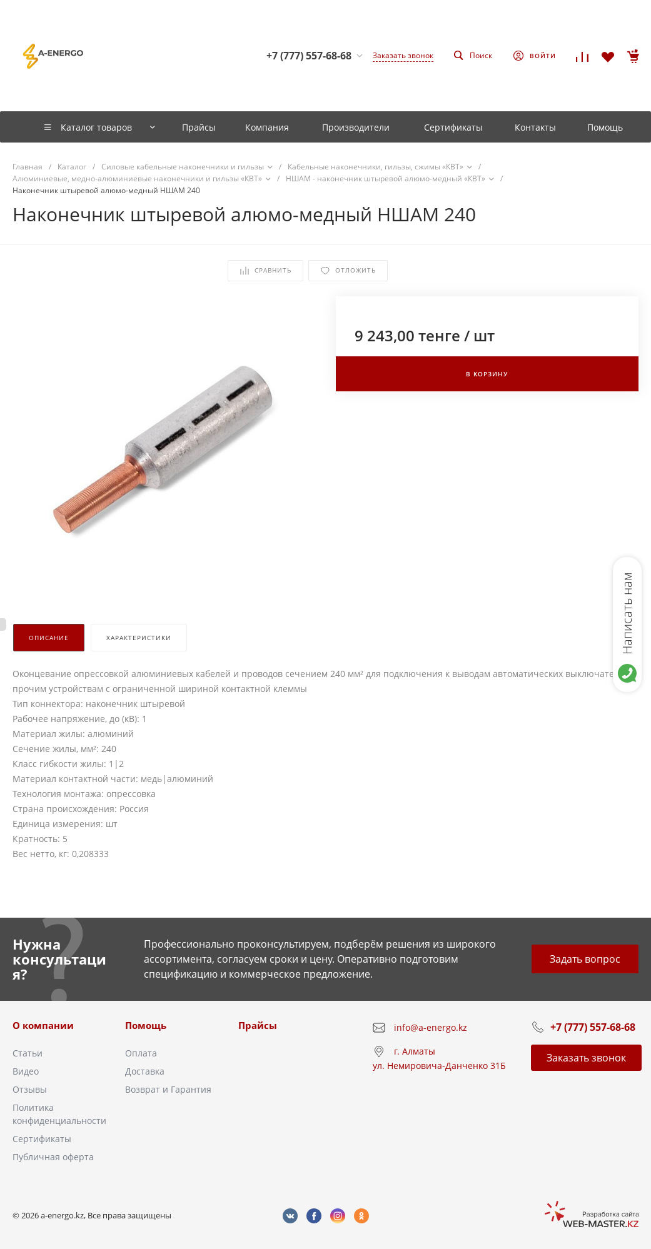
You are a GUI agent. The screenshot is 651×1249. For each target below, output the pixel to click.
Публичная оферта (53, 1157)
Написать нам (626, 613)
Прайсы (257, 1025)
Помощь (145, 1025)
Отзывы (30, 1089)
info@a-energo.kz (430, 1027)
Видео (26, 1071)
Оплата (141, 1053)
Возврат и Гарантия (168, 1089)
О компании (43, 1025)
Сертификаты (42, 1139)
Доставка (144, 1071)
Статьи (28, 1053)
